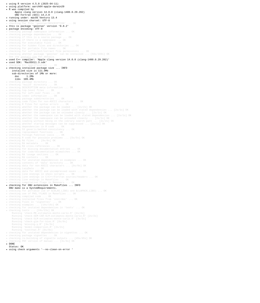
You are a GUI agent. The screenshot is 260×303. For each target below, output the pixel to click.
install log (29, 67)
